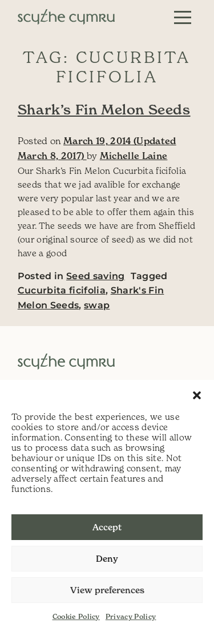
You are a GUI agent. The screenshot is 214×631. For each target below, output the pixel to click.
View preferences (107, 590)
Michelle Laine (134, 155)
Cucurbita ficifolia (62, 290)
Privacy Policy (131, 616)
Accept (107, 527)
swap (97, 305)
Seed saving (95, 276)
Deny (107, 558)
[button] (197, 394)
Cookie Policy (76, 616)
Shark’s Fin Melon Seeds (104, 109)
